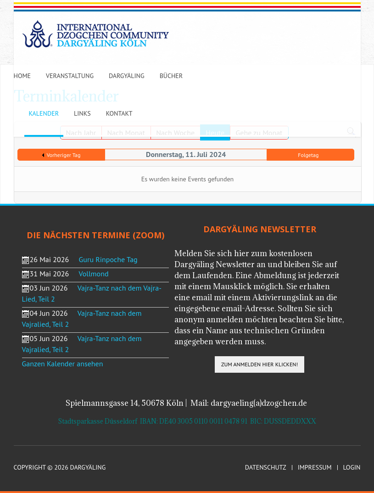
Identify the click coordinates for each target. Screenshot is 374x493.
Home (22, 76)
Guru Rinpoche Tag (108, 259)
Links (82, 113)
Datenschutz (265, 467)
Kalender (44, 113)
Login (352, 467)
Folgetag (308, 154)
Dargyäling (127, 76)
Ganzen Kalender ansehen (62, 363)
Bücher (171, 76)
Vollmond (94, 273)
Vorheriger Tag (64, 154)
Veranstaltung (70, 76)
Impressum (315, 467)
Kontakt (119, 113)
